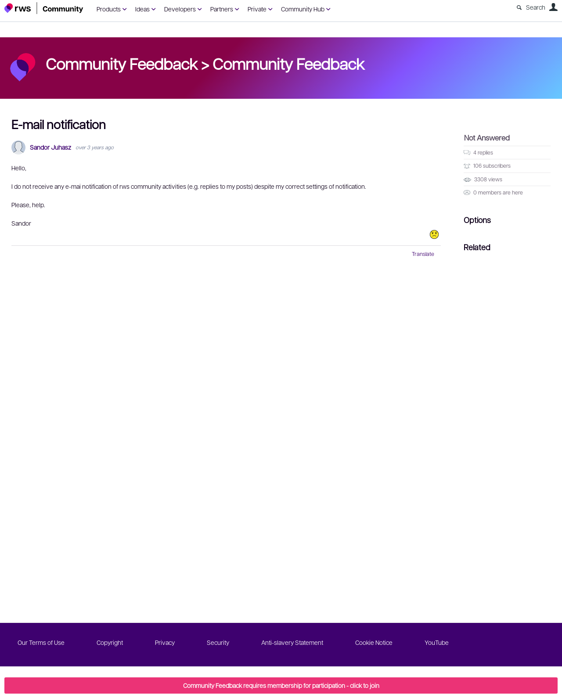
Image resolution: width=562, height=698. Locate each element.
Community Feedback (288, 63)
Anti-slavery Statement (292, 642)
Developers (180, 9)
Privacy (165, 642)
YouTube (437, 642)
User (553, 7)
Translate (423, 253)
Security (218, 642)
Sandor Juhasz (50, 147)
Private (257, 9)
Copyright (110, 642)
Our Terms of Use (41, 642)
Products (109, 9)
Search (535, 7)
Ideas (142, 9)
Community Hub (302, 9)
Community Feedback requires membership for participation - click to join (281, 685)
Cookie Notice (374, 642)
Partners (221, 9)
